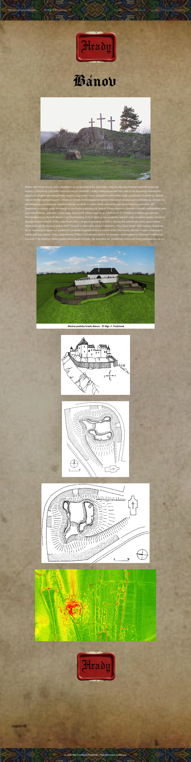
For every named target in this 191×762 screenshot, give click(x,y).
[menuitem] (114, 10)
